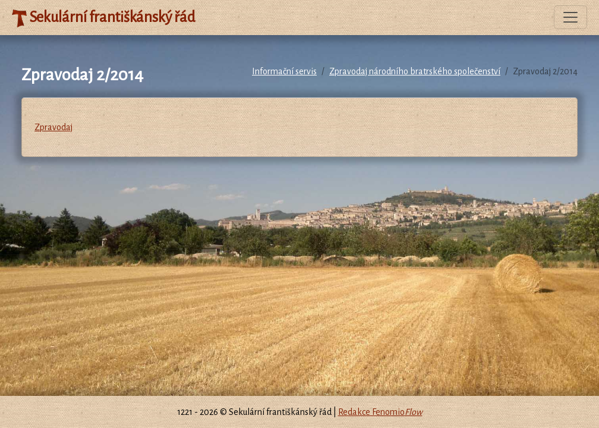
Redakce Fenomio (380, 412)
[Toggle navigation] (570, 17)
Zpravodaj (53, 127)
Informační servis (284, 71)
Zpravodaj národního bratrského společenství (414, 71)
